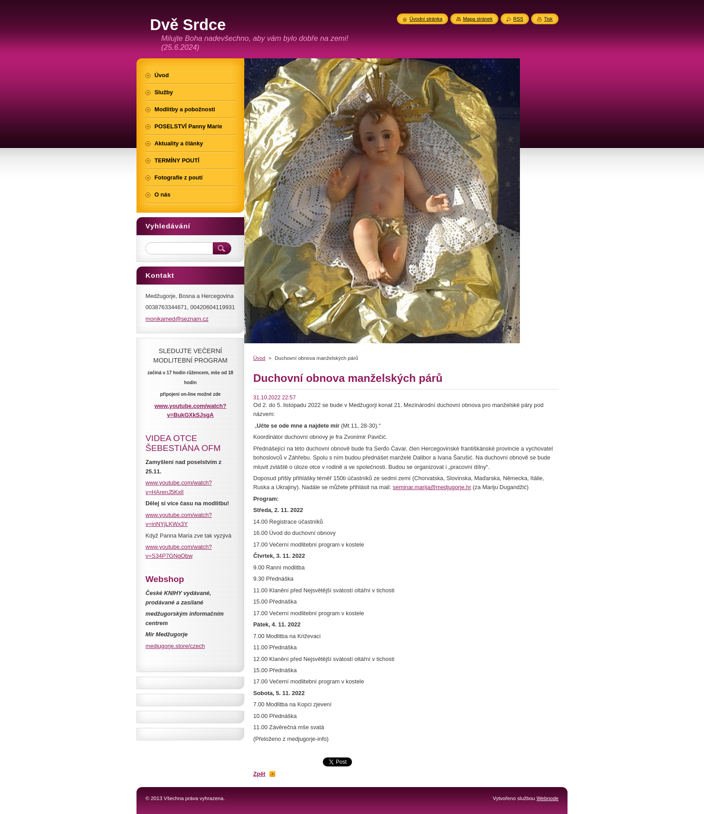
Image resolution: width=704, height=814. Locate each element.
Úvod (259, 358)
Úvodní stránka (425, 19)
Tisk (548, 19)
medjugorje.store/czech (175, 646)
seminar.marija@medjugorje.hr (432, 487)
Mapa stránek (478, 19)
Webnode (548, 798)
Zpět (259, 773)
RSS (518, 19)
